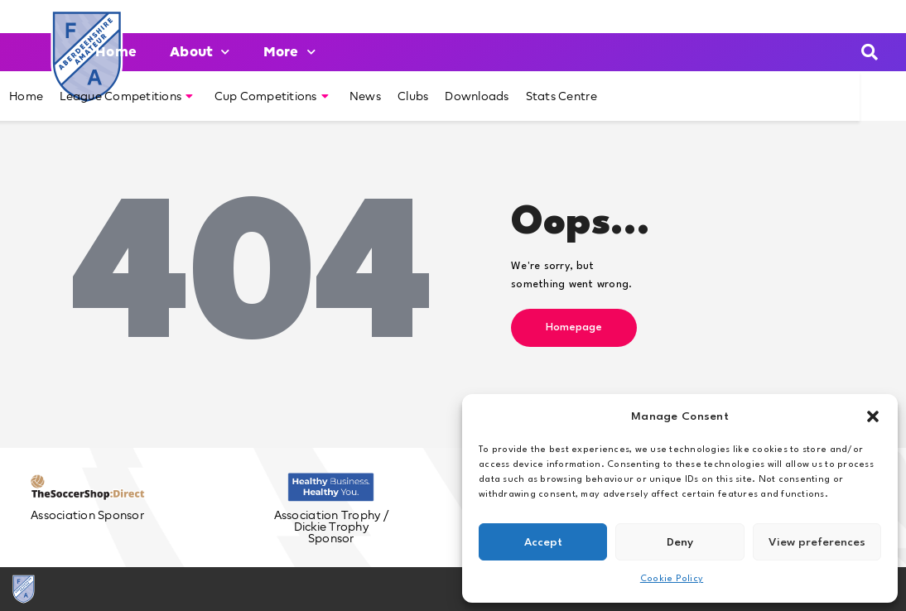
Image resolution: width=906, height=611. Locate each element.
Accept (543, 542)
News (365, 96)
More (289, 52)
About (200, 52)
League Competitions (126, 96)
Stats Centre (561, 96)
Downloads (476, 96)
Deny (680, 542)
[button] (873, 416)
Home (116, 52)
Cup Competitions (271, 96)
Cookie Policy (671, 579)
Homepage (574, 327)
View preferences (817, 542)
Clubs (413, 96)
